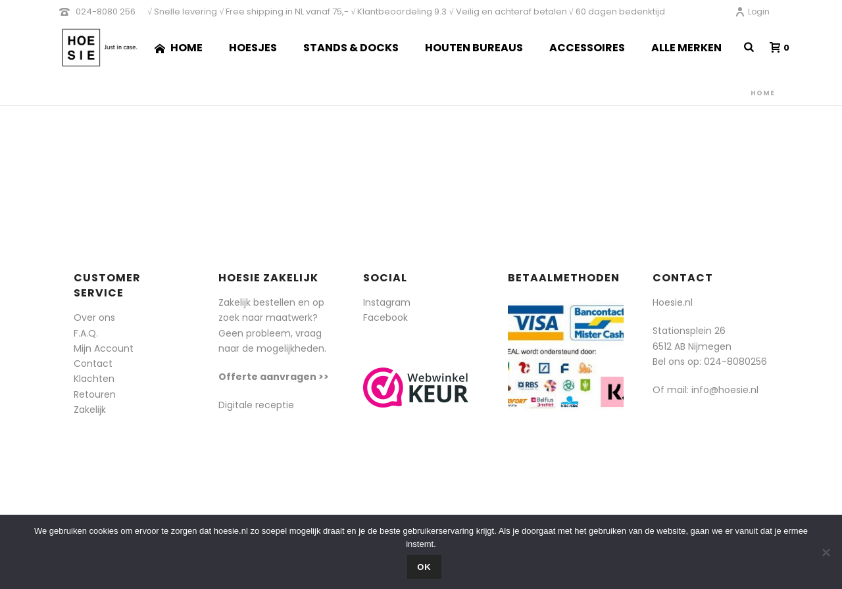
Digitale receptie (256, 405)
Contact (93, 363)
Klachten (94, 378)
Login (752, 11)
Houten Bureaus (474, 47)
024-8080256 (735, 361)
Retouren (95, 394)
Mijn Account (104, 348)
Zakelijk (90, 409)
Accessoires (587, 47)
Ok (424, 567)
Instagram (386, 302)
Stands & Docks (351, 47)
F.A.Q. (86, 333)
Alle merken (686, 47)
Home (179, 47)
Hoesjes (253, 47)
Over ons (94, 317)
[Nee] (825, 552)
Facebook (385, 317)
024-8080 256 (106, 11)
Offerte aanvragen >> (273, 376)
